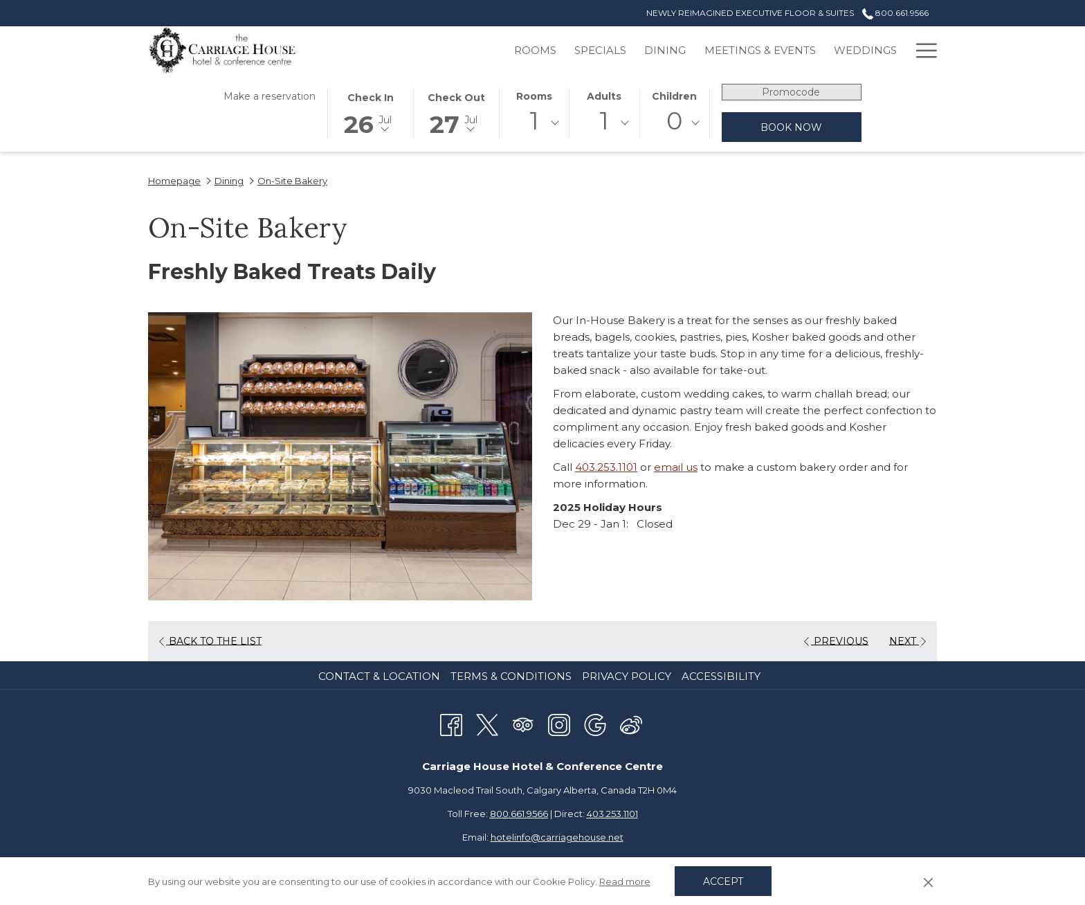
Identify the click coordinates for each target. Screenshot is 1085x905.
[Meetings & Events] (693, 50)
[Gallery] (872, 50)
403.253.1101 (606, 467)
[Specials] (534, 50)
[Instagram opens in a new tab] (559, 723)
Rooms (534, 96)
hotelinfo (557, 837)
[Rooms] (469, 50)
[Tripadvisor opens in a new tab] (523, 723)
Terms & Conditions (511, 676)
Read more (624, 881)
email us (676, 467)
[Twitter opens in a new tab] (487, 723)
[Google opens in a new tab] (595, 723)
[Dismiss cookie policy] (928, 881)
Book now (791, 127)
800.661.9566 (519, 813)
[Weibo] (631, 723)
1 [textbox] (534, 121)
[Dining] (598, 50)
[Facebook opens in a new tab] (451, 723)
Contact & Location (379, 676)
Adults (604, 96)
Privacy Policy (626, 676)
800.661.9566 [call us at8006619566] (895, 13)
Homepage (174, 180)
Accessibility (721, 676)
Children (674, 96)
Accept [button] (723, 881)
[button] (370, 112)
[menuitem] (381, 676)
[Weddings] (798, 50)
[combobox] (534, 123)
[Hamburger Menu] (921, 50)
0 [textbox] (674, 121)
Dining (229, 180)
